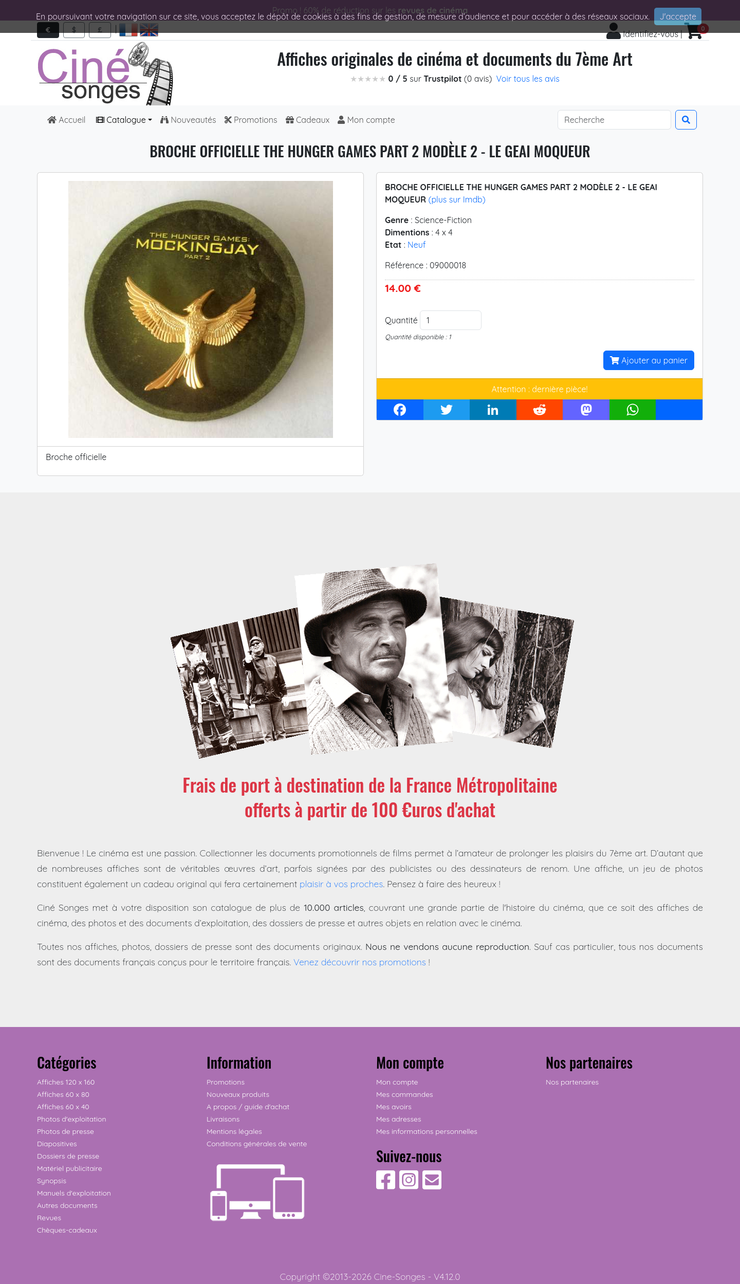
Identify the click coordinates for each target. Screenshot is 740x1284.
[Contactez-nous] (431, 1185)
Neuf (417, 245)
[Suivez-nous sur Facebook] (385, 1185)
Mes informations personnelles (426, 1131)
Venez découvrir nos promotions (359, 961)
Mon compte (366, 120)
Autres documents (67, 1205)
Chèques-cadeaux (67, 1230)
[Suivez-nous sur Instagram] (408, 1185)
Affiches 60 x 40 (63, 1106)
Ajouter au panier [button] (649, 360)
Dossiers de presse (68, 1156)
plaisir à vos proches (341, 883)
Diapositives (57, 1143)
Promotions (251, 120)
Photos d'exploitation (71, 1119)
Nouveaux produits (238, 1094)
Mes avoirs (394, 1106)
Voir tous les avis (528, 79)
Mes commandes (404, 1094)
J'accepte (677, 16)
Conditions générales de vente (257, 1143)
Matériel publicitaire (69, 1168)
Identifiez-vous (642, 34)
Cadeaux (308, 120)
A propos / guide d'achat (248, 1106)
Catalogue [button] (121, 120)
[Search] (614, 120)
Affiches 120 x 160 (66, 1082)
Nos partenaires (572, 1082)
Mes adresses (398, 1119)
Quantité (401, 320)
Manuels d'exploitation (74, 1193)
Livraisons (223, 1119)
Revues (49, 1217)
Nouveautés (188, 120)
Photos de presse (65, 1131)
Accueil (67, 120)
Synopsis (51, 1180)
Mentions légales (234, 1131)
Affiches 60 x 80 (63, 1094)
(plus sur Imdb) (456, 199)
